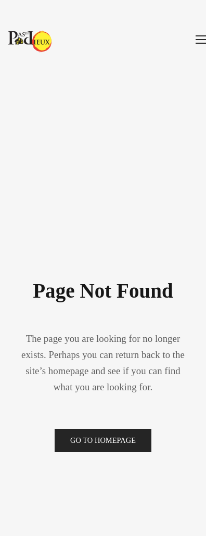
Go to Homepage (103, 440)
